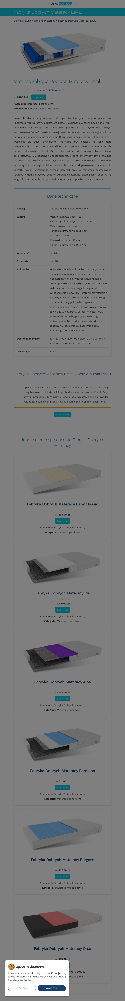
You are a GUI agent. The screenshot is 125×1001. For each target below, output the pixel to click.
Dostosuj (22, 988)
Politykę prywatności (19, 980)
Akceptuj (51, 988)
